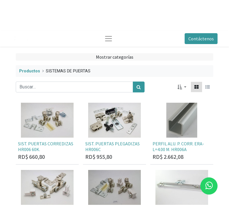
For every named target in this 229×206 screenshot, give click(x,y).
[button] (181, 87)
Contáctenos (201, 38)
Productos (29, 71)
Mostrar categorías (114, 57)
